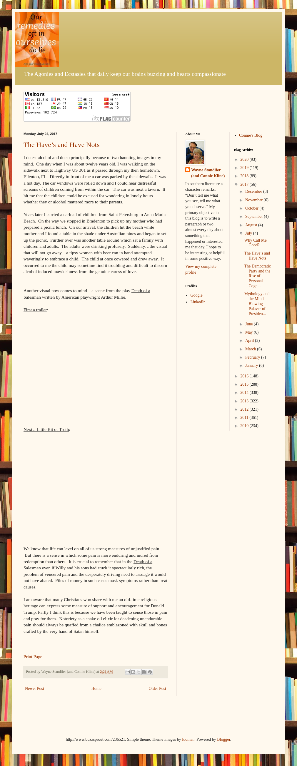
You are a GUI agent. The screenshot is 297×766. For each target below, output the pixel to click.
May (249, 332)
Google (197, 295)
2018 (245, 176)
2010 (245, 426)
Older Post (157, 688)
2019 (245, 167)
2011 (244, 417)
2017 (245, 184)
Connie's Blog (250, 135)
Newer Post (34, 688)
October (252, 208)
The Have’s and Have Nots (62, 144)
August (251, 225)
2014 (245, 392)
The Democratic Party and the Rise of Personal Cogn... (257, 276)
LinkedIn (198, 302)
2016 (245, 376)
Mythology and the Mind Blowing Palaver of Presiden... (256, 304)
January (252, 365)
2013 (245, 401)
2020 (245, 159)
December (254, 191)
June (249, 324)
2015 (245, 384)
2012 (245, 409)
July (249, 233)
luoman (188, 739)
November (254, 200)
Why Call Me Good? (255, 242)
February (253, 357)
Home (96, 688)
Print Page (33, 656)
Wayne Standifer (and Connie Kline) (208, 173)
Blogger (223, 739)
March (251, 349)
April (250, 340)
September (254, 216)
